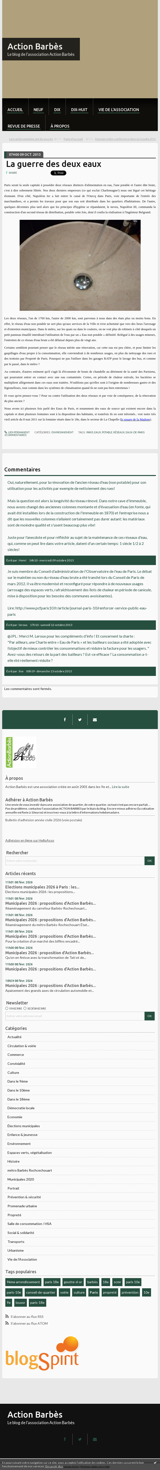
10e (146, 1292)
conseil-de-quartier (40, 1292)
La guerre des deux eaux (53, 164)
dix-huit (79, 109)
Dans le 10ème (19, 1090)
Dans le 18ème (19, 1099)
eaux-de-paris (135, 432)
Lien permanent (17, 432)
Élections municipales (24, 1126)
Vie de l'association (119, 109)
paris (89, 432)
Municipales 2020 (21, 1179)
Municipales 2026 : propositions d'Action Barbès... (50, 903)
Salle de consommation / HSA (30, 1224)
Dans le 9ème (18, 1081)
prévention (130, 1292)
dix (57, 109)
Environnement (19, 1144)
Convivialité (16, 1063)
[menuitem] (15, 106)
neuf (38, 109)
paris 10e (133, 1282)
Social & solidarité (21, 1233)
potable (107, 432)
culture (79, 1292)
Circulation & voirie (22, 1046)
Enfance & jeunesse (23, 1135)
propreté (110, 1292)
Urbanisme (16, 1250)
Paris (94, 1292)
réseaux (119, 432)
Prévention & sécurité (24, 1197)
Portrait (13, 1188)
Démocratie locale (21, 1108)
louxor (20, 1302)
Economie (15, 1117)
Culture (13, 1072)
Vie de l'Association (22, 1259)
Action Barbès (35, 46)
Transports (16, 1242)
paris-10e (14, 1292)
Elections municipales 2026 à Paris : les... (42, 887)
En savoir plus (54, 1466)
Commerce (16, 1054)
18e (106, 1282)
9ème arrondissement (23, 1282)
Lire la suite (120, 787)
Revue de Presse (24, 126)
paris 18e (52, 1282)
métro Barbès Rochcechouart (30, 1170)
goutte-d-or (73, 1282)
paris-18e (37, 1302)
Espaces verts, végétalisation (30, 1152)
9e (9, 1302)
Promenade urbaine (22, 1206)
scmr (117, 1282)
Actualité (15, 1037)
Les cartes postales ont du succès (31, 139)
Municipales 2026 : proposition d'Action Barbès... (49, 953)
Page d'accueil (73, 139)
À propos (60, 126)
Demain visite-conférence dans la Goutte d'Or (125, 139)
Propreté (14, 1215)
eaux (97, 432)
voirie (64, 1292)
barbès (92, 1282)
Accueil (15, 109)
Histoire (14, 1161)
